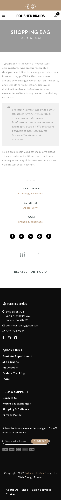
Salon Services (41, 489)
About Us (12, 489)
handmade (37, 221)
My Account (10, 367)
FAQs (6, 378)
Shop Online (10, 361)
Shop (25, 489)
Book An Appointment (17, 356)
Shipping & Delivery (15, 409)
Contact (11, 494)
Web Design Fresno (30, 477)
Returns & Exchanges (16, 403)
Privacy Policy (12, 414)
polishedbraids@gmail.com (22, 325)
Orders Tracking (13, 373)
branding (23, 221)
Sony (35, 207)
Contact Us (10, 397)
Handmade (36, 193)
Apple (26, 207)
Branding (23, 193)
